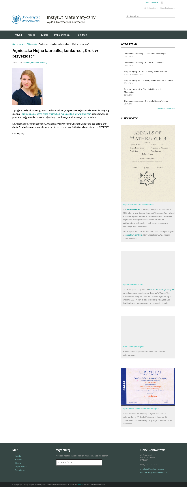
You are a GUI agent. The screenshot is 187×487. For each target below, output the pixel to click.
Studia (44, 35)
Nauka (31, 35)
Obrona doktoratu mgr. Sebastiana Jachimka (143, 62)
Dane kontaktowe (167, 8)
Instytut (18, 35)
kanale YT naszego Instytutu (161, 289)
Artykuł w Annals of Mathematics (138, 204)
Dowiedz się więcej (151, 2)
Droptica (80, 484)
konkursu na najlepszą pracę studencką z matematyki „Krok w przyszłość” (56, 114)
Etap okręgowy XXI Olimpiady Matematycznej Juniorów (148, 80)
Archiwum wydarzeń (166, 109)
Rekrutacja (81, 35)
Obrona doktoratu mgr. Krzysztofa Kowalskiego (145, 53)
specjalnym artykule (133, 235)
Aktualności (32, 44)
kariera (27, 63)
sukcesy (43, 63)
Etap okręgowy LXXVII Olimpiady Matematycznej (145, 71)
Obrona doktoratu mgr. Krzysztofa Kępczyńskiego (146, 101)
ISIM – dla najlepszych (133, 346)
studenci (35, 63)
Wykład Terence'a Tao (133, 284)
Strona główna (18, 44)
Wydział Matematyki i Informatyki (66, 22)
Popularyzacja (62, 35)
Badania (18, 459)
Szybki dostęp (151, 8)
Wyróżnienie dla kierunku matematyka (141, 408)
